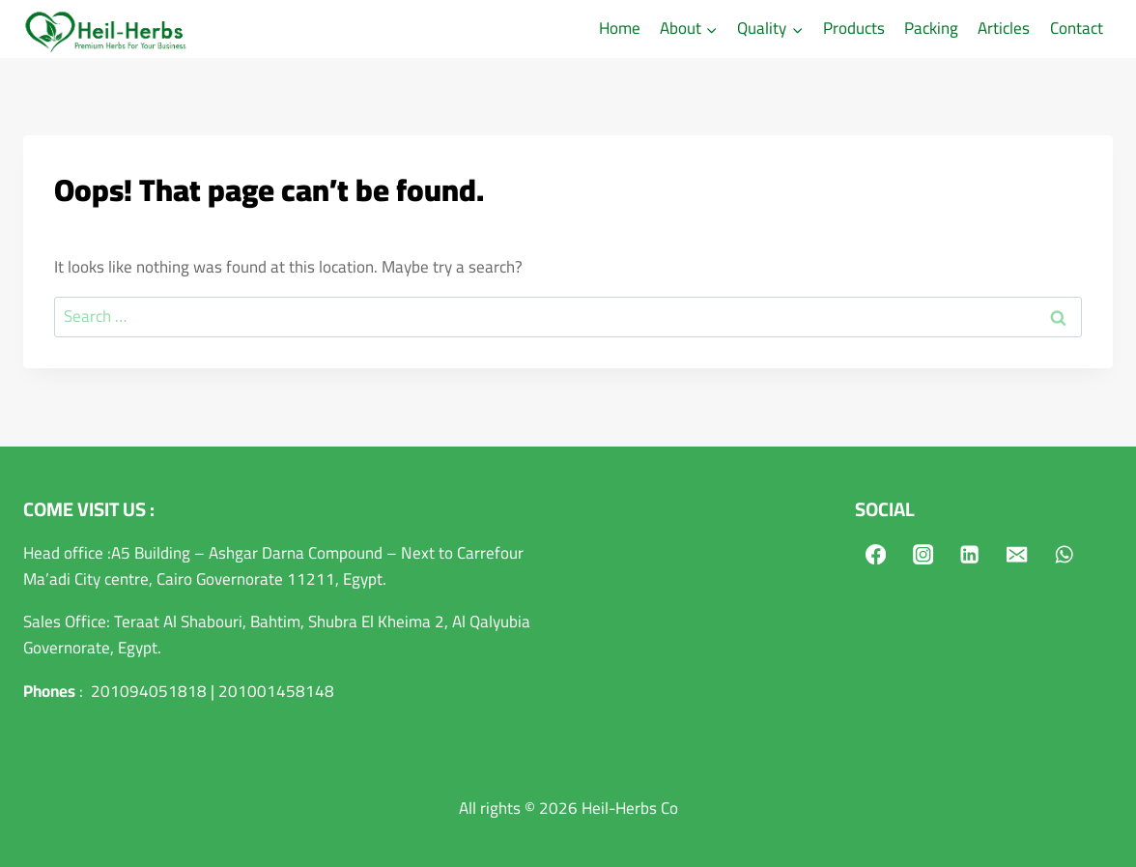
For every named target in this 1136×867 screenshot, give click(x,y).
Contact (1076, 28)
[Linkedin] (970, 554)
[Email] (1017, 554)
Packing (931, 28)
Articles (1004, 28)
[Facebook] (875, 554)
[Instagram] (923, 554)
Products (854, 28)
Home (619, 28)
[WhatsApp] (1065, 554)
